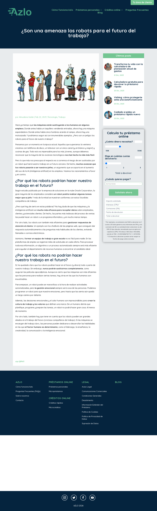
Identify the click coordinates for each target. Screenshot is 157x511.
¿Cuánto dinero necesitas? (119, 141)
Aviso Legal (87, 387)
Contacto (20, 400)
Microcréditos (55, 407)
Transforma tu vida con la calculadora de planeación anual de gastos (128, 67)
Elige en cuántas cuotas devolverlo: (117, 157)
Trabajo (61, 117)
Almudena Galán (26, 117)
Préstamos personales (88, 10)
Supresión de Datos (90, 423)
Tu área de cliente (142, 2)
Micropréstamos (56, 391)
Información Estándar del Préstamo (92, 406)
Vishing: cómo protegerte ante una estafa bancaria (128, 98)
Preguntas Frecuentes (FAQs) (28, 391)
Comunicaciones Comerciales (94, 391)
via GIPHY (19, 361)
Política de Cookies (90, 412)
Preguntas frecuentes (137, 10)
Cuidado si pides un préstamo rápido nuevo (127, 113)
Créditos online (112, 10)
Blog (100, 13)
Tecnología (52, 117)
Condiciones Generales (91, 396)
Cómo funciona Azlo (62, 10)
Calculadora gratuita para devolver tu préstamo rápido (128, 84)
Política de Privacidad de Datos (92, 417)
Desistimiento (87, 400)
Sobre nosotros (22, 396)
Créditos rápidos (56, 403)
